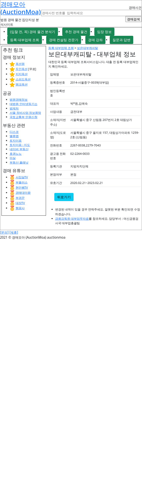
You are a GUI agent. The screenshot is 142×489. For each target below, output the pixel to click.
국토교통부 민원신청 (23, 117)
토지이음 (16, 140)
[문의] (4, 232)
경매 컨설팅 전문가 (63, 40)
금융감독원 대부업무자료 (72, 219)
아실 (13, 158)
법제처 (14, 108)
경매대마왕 (23, 193)
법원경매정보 (19, 100)
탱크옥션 (22, 84)
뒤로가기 (64, 197)
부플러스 (22, 182)
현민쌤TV (22, 187)
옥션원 (20, 64)
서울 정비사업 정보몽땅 (25, 113)
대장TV (20, 203)
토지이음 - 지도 (20, 145)
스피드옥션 (23, 79)
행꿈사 (20, 208)
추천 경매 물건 (76, 31)
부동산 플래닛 (19, 162)
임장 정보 (104, 31)
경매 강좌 (95, 40)
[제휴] (13, 232)
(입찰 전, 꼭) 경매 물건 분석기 (32, 31)
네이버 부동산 (19, 149)
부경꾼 (20, 198)
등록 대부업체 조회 (24, 40)
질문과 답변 (121, 40)
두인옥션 (22, 69)
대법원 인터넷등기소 (23, 104)
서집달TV (22, 177)
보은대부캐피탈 (87, 48)
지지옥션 (22, 74)
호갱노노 (16, 154)
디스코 (14, 132)
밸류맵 (14, 136)
